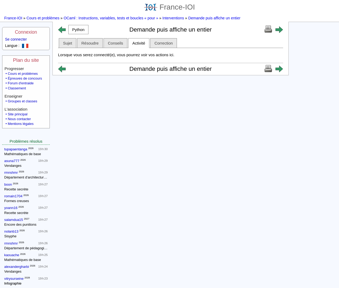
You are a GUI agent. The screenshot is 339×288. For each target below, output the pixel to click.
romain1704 (13, 196)
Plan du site (26, 60)
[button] (78, 29)
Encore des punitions (20, 224)
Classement (17, 88)
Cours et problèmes (42, 18)
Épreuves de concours (25, 78)
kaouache (11, 255)
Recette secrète (16, 189)
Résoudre (90, 43)
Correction (163, 43)
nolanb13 (11, 231)
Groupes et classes (22, 101)
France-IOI (169, 7)
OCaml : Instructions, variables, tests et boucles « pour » (111, 18)
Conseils (115, 43)
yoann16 (10, 208)
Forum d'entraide (21, 83)
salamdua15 (13, 220)
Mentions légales (21, 124)
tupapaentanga (15, 149)
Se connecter (16, 39)
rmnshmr (11, 172)
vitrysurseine (14, 279)
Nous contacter (19, 119)
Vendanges (12, 166)
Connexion (26, 32)
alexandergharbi (16, 267)
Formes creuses (16, 201)
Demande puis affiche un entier (214, 18)
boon (8, 184)
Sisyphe (10, 236)
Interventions (173, 18)
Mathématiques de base (22, 154)
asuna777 (11, 161)
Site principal (17, 114)
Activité (138, 43)
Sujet (67, 43)
